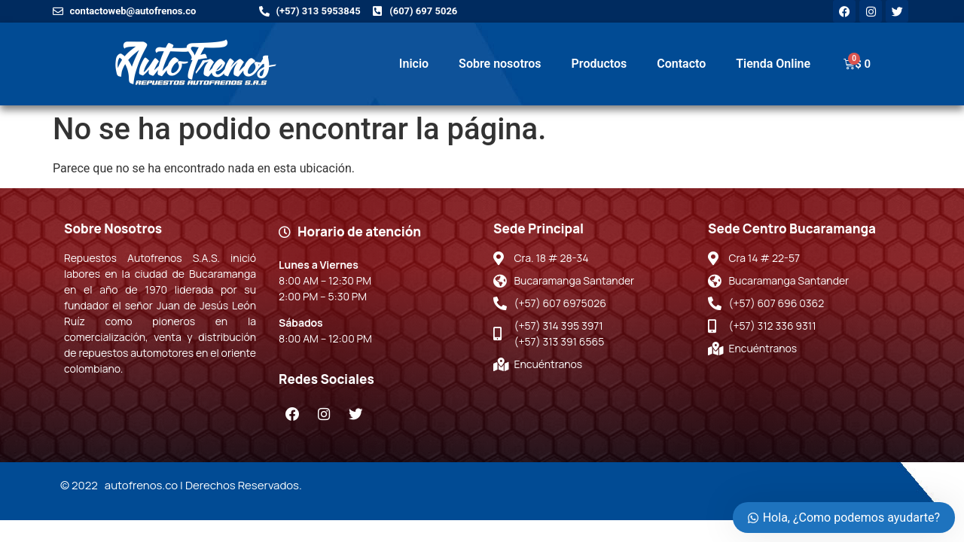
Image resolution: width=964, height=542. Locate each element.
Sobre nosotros (500, 63)
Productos (599, 63)
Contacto (681, 63)
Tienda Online (773, 63)
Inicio (414, 63)
